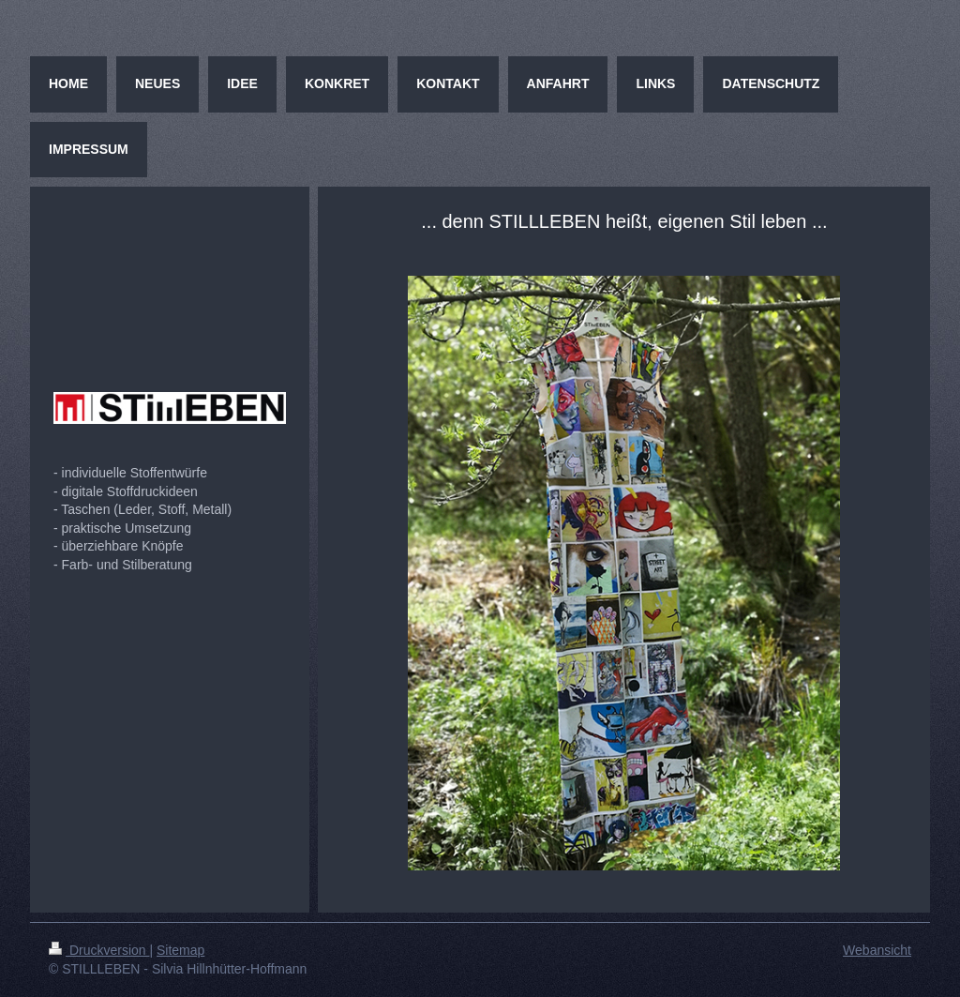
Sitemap (180, 950)
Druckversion (99, 950)
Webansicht (877, 950)
